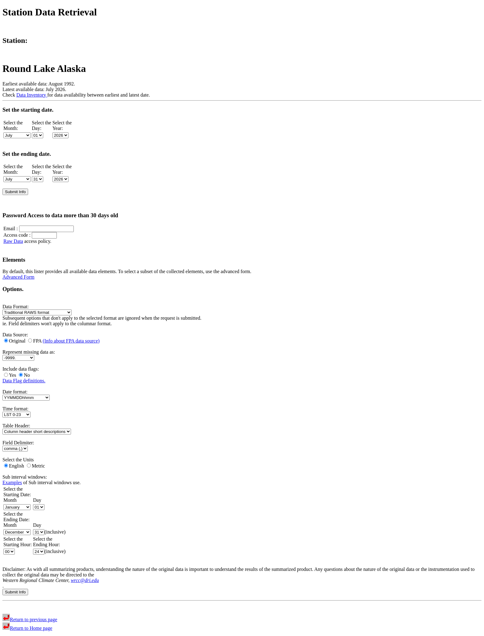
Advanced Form (18, 277)
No (24, 375)
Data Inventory (31, 95)
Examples (12, 482)
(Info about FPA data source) (71, 340)
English (14, 465)
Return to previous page (29, 619)
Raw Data (13, 241)
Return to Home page (27, 628)
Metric (36, 465)
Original (15, 340)
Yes (10, 375)
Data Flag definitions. (23, 380)
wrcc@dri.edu (85, 580)
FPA (35, 340)
